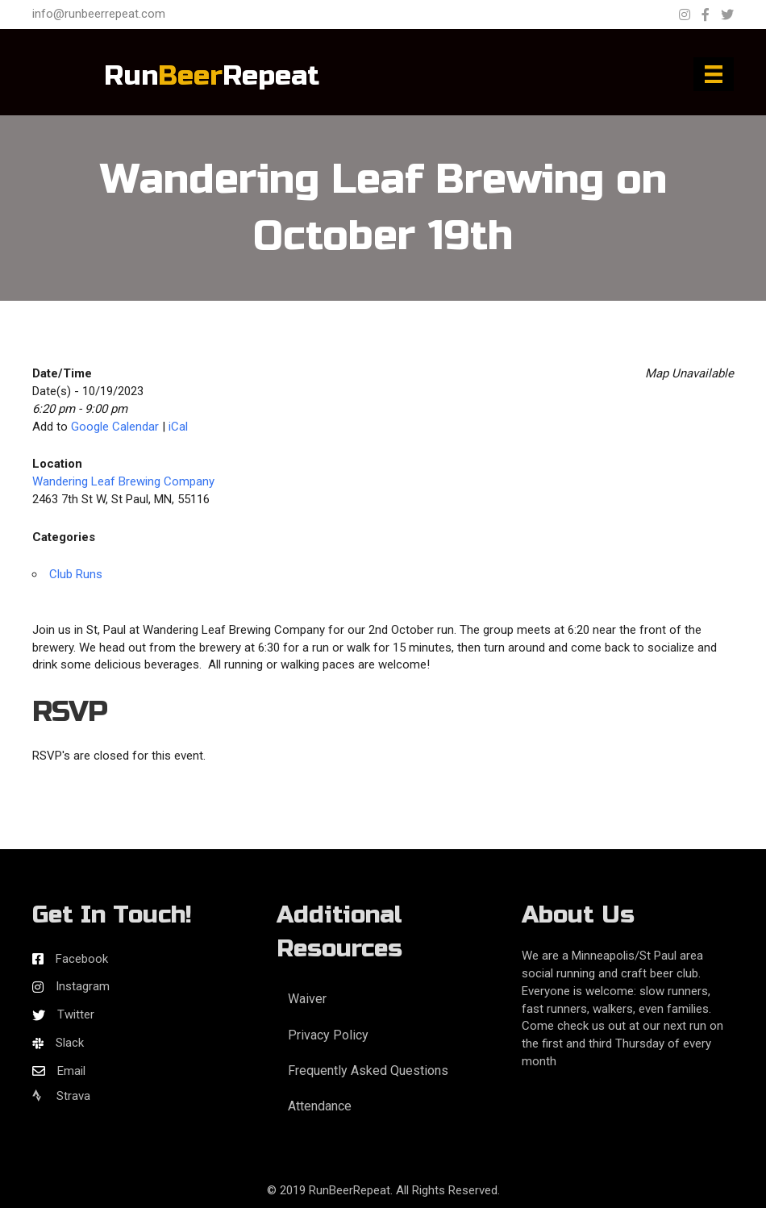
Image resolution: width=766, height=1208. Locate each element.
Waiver (307, 998)
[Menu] (713, 74)
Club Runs (75, 574)
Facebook (82, 959)
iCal (178, 426)
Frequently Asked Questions (368, 1070)
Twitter (75, 1014)
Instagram (83, 986)
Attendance (320, 1106)
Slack (70, 1042)
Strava (61, 1096)
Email (71, 1071)
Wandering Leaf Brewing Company (123, 481)
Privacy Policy (328, 1035)
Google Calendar (115, 426)
